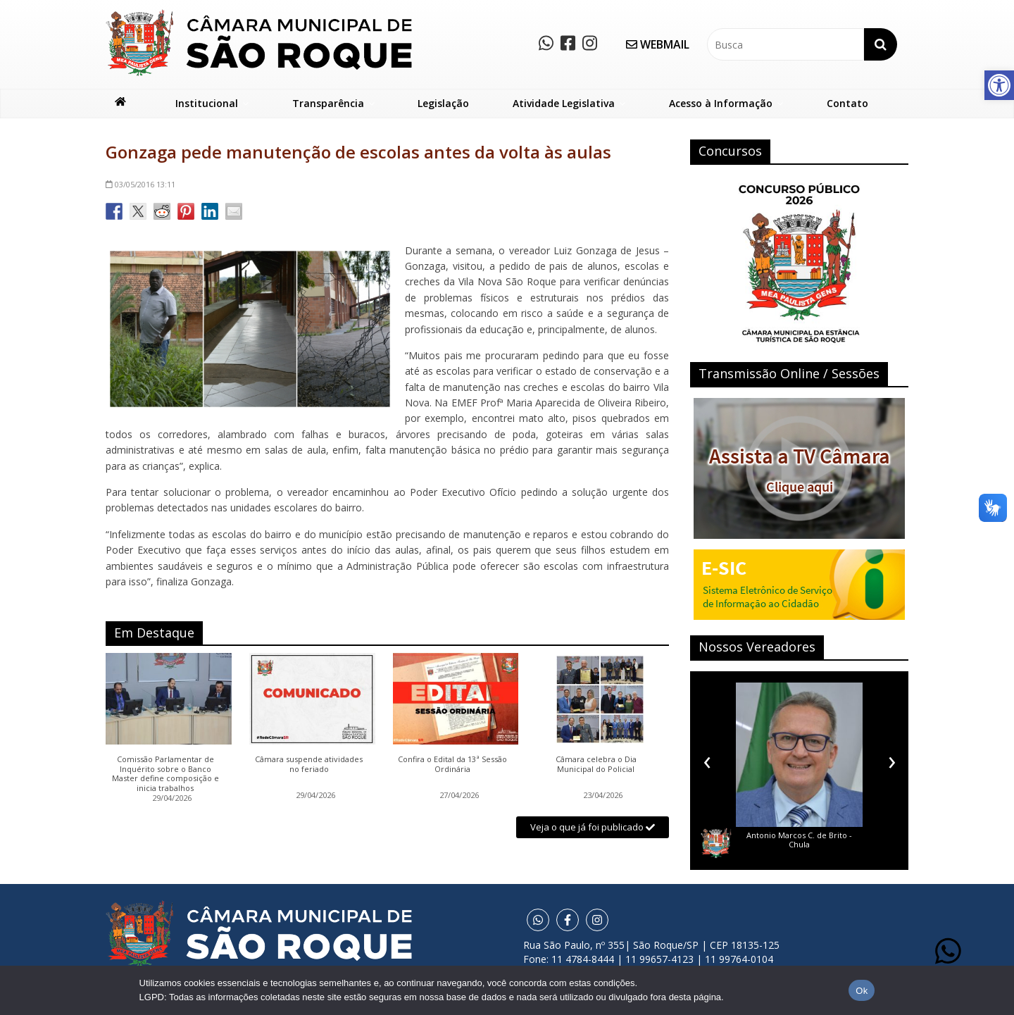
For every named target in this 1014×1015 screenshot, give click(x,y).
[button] (999, 85)
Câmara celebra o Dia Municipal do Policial (596, 764)
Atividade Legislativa (564, 103)
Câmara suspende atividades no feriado (309, 764)
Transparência (328, 103)
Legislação (443, 103)
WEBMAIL (657, 44)
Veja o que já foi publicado (592, 827)
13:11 (140, 184)
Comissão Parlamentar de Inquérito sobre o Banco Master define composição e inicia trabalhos (165, 773)
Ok (862, 990)
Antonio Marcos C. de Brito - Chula (799, 839)
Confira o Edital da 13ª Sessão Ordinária (452, 764)
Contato (847, 103)
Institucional (206, 103)
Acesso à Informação (720, 103)
